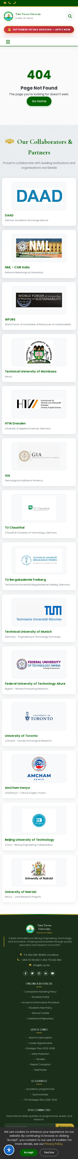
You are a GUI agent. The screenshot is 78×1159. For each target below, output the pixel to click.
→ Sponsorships (39, 1094)
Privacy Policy (54, 1144)
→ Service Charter (39, 1013)
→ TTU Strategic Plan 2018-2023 (39, 1099)
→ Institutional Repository (39, 1018)
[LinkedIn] (45, 973)
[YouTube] (52, 973)
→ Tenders (39, 1059)
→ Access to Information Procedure (39, 1002)
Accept (28, 1152)
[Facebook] (25, 973)
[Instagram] (39, 973)
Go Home (39, 101)
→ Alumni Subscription (39, 1037)
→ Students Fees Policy (39, 1007)
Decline (49, 1152)
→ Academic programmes (39, 1089)
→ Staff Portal (39, 1070)
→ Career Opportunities (39, 1043)
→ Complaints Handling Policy (39, 991)
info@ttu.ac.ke (41, 965)
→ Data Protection (39, 1053)
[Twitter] (32, 973)
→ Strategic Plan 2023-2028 (39, 1048)
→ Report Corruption (39, 1064)
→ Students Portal (39, 997)
